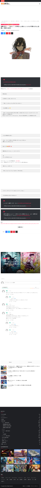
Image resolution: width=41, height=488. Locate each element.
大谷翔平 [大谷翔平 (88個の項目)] (25, 479)
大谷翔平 (4, 434)
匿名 (15, 298)
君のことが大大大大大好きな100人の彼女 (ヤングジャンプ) (18, 88)
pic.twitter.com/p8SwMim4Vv (23, 215)
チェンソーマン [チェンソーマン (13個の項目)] (33, 477)
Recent (10, 362)
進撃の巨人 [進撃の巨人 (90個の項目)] (29, 479)
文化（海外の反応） (5, 437)
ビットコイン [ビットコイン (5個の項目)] (3, 479)
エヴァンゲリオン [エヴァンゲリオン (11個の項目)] (14, 477)
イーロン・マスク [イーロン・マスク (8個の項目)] (7, 477)
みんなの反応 (5, 258)
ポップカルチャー (4, 417)
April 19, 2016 (28, 205)
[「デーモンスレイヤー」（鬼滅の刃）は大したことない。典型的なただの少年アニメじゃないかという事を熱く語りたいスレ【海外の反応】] (4, 368)
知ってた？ (4, 439)
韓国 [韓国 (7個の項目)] (35, 479)
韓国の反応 (4, 442)
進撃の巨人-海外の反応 (15, 24)
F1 (3, 432)
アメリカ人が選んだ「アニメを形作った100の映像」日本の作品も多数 (19, 385)
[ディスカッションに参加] (22, 282)
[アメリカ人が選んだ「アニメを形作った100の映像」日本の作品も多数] (4, 387)
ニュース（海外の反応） (6, 435)
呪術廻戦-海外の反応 (6, 424)
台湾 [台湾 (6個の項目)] (17, 479)
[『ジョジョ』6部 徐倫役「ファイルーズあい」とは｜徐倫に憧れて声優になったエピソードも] (20, 468)
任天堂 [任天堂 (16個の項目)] (14, 479)
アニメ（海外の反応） (11, 21)
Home (2, 21)
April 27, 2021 (28, 84)
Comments (30, 362)
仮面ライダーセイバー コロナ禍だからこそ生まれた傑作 (17, 380)
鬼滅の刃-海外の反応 (6, 427)
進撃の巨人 (20, 227)
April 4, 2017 (28, 218)
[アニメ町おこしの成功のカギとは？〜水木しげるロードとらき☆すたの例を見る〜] (4, 372)
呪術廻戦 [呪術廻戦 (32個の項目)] (21, 479)
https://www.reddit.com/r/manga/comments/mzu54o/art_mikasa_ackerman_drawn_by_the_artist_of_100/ (20, 223)
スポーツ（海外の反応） (6, 430)
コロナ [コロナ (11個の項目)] (25, 477)
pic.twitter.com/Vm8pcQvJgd (24, 203)
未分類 (2, 419)
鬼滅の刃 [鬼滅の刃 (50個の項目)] (2, 481)
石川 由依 (17, 160)
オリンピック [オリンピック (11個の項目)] (20, 477)
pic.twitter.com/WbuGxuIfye (9, 82)
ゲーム (3, 429)
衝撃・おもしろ (4, 440)
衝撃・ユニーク (4, 444)
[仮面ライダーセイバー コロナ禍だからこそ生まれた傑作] (4, 382)
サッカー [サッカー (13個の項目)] (28, 477)
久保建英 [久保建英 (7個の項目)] (11, 479)
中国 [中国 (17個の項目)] (7, 479)
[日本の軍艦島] (33, 453)
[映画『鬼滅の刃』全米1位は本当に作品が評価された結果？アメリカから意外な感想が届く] (33, 468)
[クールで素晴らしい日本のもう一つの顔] (4, 377)
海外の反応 (6, 21)
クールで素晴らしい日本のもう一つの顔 (14, 375)
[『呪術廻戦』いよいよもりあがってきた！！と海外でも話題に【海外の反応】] (7, 453)
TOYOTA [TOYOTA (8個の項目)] (2, 477)
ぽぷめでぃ (3, 30)
